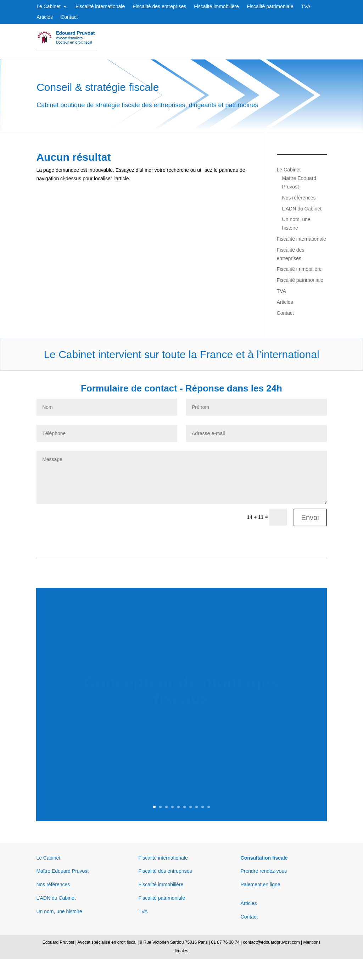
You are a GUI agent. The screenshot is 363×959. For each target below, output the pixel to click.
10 (208, 807)
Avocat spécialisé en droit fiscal (106, 942)
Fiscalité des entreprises (159, 6)
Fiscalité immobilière (216, 6)
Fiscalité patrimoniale (270, 6)
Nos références (299, 198)
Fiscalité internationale (100, 6)
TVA (305, 6)
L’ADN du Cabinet (302, 209)
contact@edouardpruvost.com (271, 942)
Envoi (310, 517)
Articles (45, 17)
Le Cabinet (49, 6)
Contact (69, 17)
